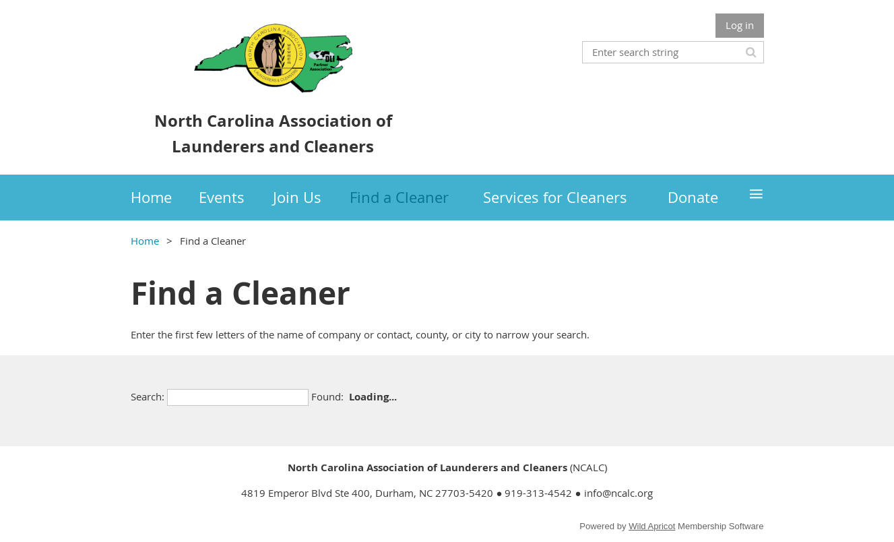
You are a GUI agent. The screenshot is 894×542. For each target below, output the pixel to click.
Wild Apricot (652, 526)
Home (145, 240)
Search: (147, 396)
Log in (740, 25)
